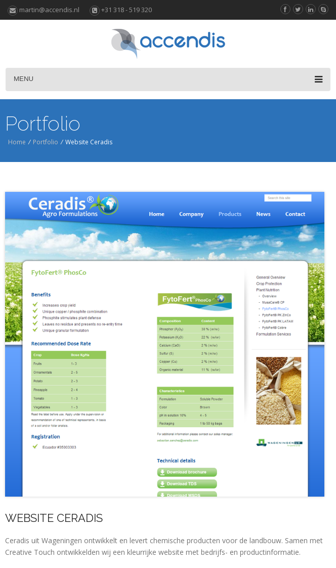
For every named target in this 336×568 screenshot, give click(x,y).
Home (17, 142)
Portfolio (45, 142)
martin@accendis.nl (43, 9)
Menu (168, 79)
